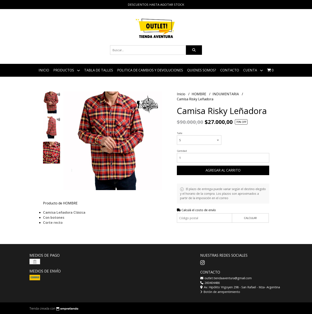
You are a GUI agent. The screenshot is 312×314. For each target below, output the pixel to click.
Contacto (229, 70)
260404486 (210, 283)
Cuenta (253, 70)
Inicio (44, 70)
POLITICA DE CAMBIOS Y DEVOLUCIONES (150, 70)
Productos (66, 70)
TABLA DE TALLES (98, 70)
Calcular (250, 218)
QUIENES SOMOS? (201, 70)
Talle (179, 133)
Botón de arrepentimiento (220, 292)
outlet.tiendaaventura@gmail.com (226, 278)
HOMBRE (199, 94)
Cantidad (182, 150)
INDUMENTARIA (226, 94)
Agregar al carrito (223, 170)
